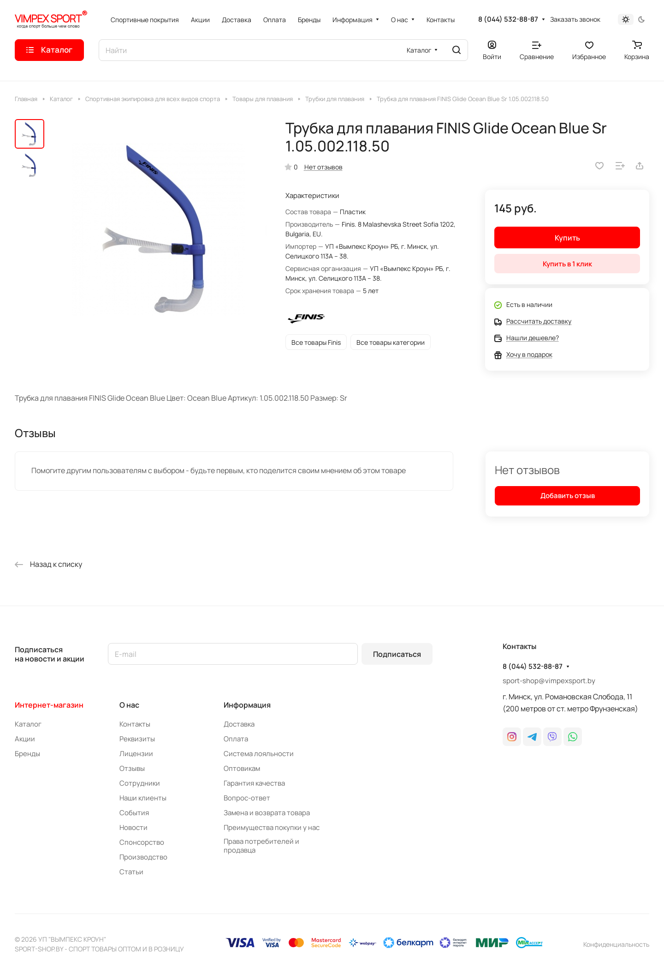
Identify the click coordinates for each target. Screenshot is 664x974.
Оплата (236, 739)
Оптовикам (242, 768)
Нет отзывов (323, 166)
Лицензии (136, 753)
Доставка (239, 724)
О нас (129, 705)
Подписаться (397, 654)
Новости (133, 827)
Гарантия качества (254, 783)
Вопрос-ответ (247, 798)
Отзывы (132, 768)
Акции (25, 739)
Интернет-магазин (49, 705)
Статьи (131, 872)
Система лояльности (259, 753)
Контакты (134, 724)
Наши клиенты (142, 798)
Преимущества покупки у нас (272, 827)
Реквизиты (137, 739)
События (134, 813)
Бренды (27, 753)
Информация (247, 705)
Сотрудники (139, 783)
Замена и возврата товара (267, 813)
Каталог (28, 724)
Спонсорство (141, 842)
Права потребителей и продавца (261, 845)
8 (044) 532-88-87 (508, 19)
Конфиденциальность (616, 944)
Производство (143, 857)
